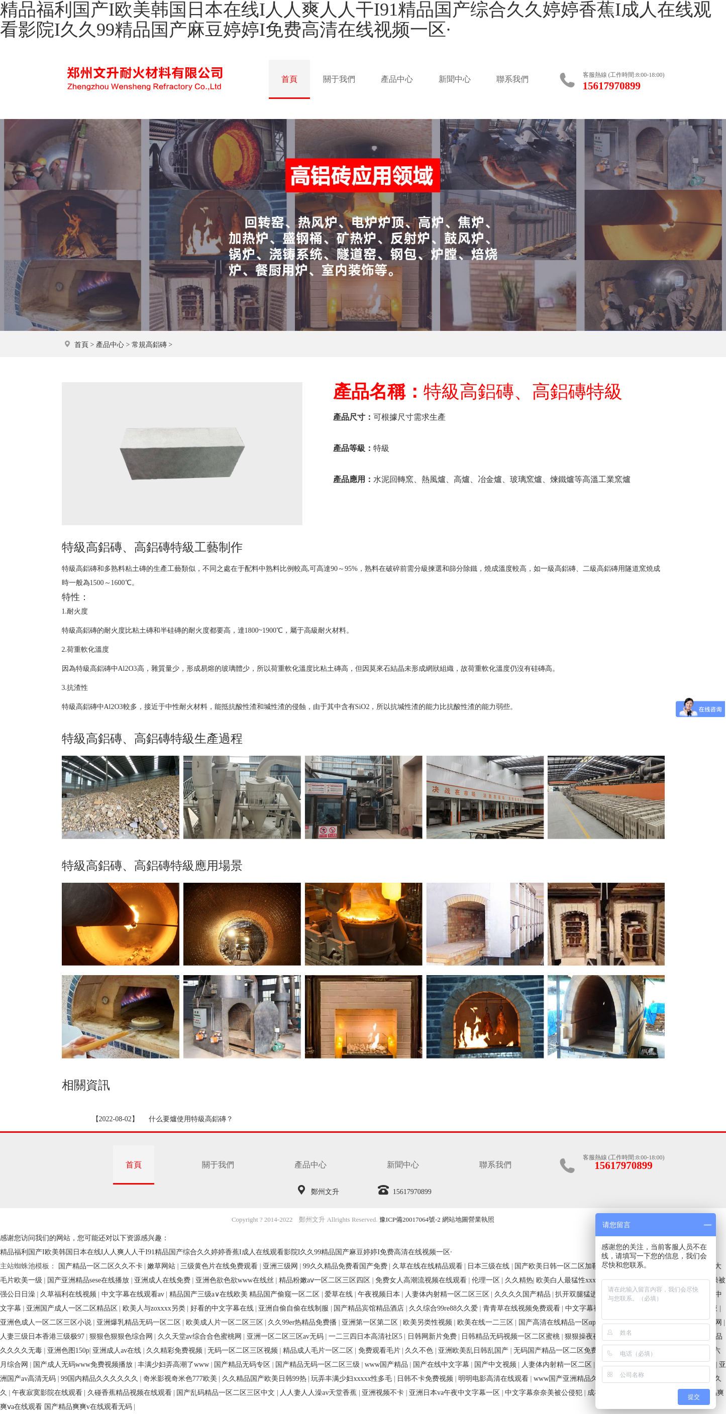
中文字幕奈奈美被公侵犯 (544, 1392)
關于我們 (339, 79)
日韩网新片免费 (433, 1336)
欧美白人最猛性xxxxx (570, 1280)
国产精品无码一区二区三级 (318, 1364)
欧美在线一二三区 (486, 1322)
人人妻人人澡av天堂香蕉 (319, 1392)
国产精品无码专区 (243, 1364)
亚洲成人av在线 (117, 1350)
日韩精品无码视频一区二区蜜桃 (511, 1336)
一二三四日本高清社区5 (366, 1336)
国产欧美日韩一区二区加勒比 (561, 1266)
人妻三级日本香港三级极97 (43, 1336)
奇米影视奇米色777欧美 (181, 1378)
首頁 (289, 79)
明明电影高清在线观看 (494, 1378)
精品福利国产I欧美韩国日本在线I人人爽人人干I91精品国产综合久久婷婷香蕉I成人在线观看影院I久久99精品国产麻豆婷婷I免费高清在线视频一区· (226, 1252)
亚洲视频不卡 (384, 1392)
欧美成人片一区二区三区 (225, 1322)
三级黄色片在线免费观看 (220, 1266)
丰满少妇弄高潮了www (174, 1364)
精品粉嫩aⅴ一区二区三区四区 (325, 1280)
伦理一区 (487, 1280)
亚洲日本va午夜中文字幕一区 (455, 1392)
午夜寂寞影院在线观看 (48, 1392)
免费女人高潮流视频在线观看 (422, 1280)
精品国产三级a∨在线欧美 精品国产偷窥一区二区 (245, 1294)
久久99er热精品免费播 (303, 1322)
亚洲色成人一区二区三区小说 (46, 1322)
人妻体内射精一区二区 (558, 1364)
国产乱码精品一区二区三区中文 (226, 1392)
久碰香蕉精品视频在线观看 (130, 1392)
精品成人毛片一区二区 (319, 1350)
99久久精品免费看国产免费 (346, 1266)
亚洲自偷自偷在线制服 (294, 1308)
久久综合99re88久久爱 (444, 1308)
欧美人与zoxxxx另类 (155, 1308)
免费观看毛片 (380, 1350)
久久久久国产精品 (523, 1294)
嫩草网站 (162, 1266)
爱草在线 (340, 1294)
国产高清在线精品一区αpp (559, 1322)
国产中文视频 (496, 1364)
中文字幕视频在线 (594, 1308)
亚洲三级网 (281, 1266)
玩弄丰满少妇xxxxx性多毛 (352, 1378)
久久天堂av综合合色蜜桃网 (201, 1336)
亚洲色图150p (68, 1350)
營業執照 (481, 1219)
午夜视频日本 (380, 1294)
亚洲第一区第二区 (371, 1322)
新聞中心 (455, 79)
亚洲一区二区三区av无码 (286, 1336)
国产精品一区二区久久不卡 (101, 1266)
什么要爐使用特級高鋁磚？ (191, 1119)
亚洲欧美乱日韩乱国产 (474, 1350)
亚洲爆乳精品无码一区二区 (139, 1322)
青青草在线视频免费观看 (522, 1308)
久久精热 (519, 1280)
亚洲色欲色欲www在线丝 (235, 1280)
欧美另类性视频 (428, 1322)
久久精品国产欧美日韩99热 (265, 1378)
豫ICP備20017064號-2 (410, 1219)
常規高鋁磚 (149, 344)
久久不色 (420, 1350)
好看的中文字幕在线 (223, 1308)
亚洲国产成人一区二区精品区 (73, 1308)
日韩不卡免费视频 (426, 1378)
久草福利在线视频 (69, 1294)
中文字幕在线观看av (133, 1294)
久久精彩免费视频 (175, 1350)
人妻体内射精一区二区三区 (448, 1294)
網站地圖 (455, 1219)
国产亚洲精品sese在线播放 (89, 1280)
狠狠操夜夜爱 (587, 1336)
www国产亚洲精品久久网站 (577, 1378)
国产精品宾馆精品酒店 (370, 1308)
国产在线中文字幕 (442, 1364)
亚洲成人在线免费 (163, 1280)
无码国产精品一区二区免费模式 (563, 1350)
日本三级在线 (489, 1266)
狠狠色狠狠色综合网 (122, 1336)
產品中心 (397, 79)
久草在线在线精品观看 (428, 1266)
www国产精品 (387, 1364)
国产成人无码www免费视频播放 (84, 1364)
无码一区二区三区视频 (244, 1350)
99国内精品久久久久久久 (100, 1378)
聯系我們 (512, 79)
